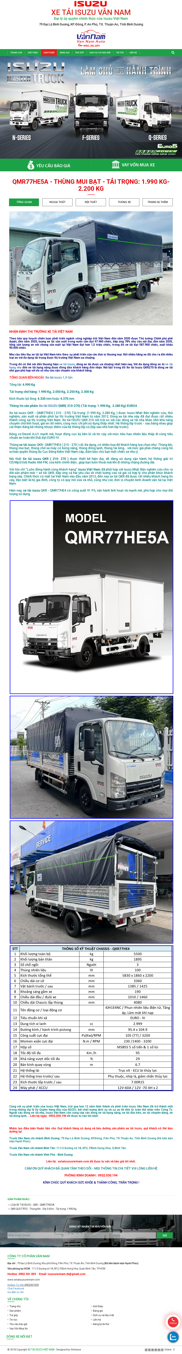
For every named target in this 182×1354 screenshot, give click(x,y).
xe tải (63, 364)
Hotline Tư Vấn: (16, 1285)
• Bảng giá (97, 1310)
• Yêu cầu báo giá (17, 1324)
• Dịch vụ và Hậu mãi (102, 1315)
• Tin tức (12, 1319)
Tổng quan (24, 202)
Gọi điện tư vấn (15, 1292)
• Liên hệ (96, 1319)
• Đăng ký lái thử (100, 1324)
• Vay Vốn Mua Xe (17, 1328)
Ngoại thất (57, 202)
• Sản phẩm (14, 1310)
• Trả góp (12, 1315)
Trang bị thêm (158, 202)
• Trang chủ (14, 1306)
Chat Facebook (15, 1288)
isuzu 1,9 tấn (63, 377)
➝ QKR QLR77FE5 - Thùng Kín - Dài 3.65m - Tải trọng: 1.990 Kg (41, 1208)
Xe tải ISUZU (48, 406)
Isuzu (71, 364)
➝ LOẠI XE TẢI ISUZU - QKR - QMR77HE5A (30, 1204)
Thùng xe (124, 202)
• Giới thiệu (97, 1306)
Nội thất (91, 202)
